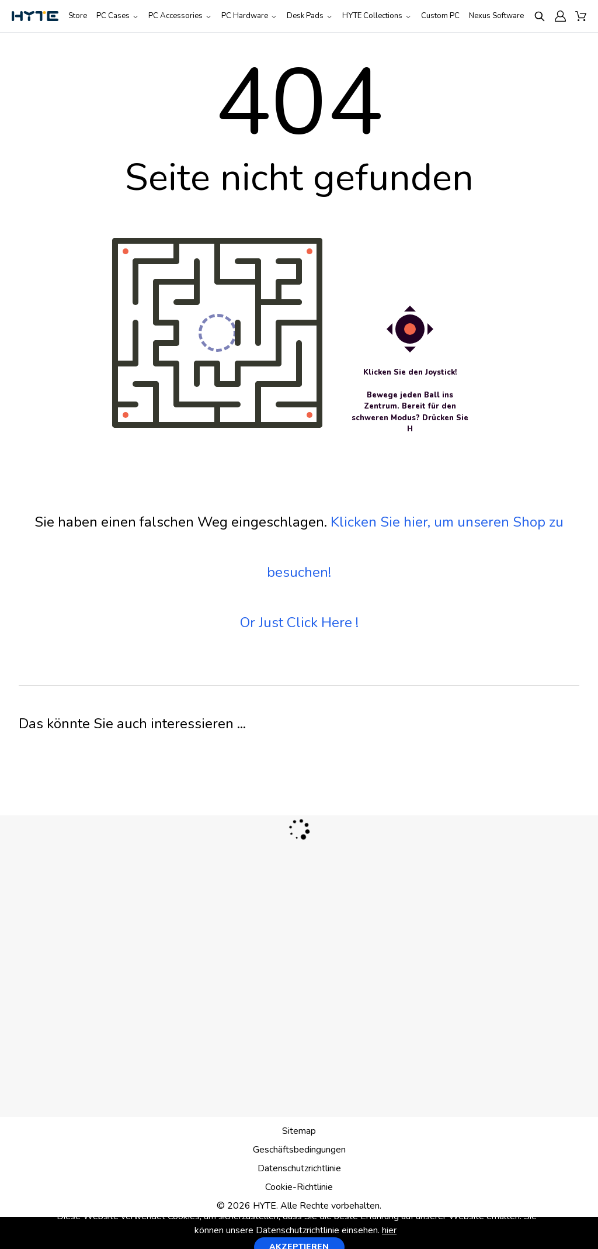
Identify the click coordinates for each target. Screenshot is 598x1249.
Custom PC (440, 16)
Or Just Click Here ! (299, 622)
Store (77, 16)
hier (389, 1230)
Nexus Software (496, 16)
